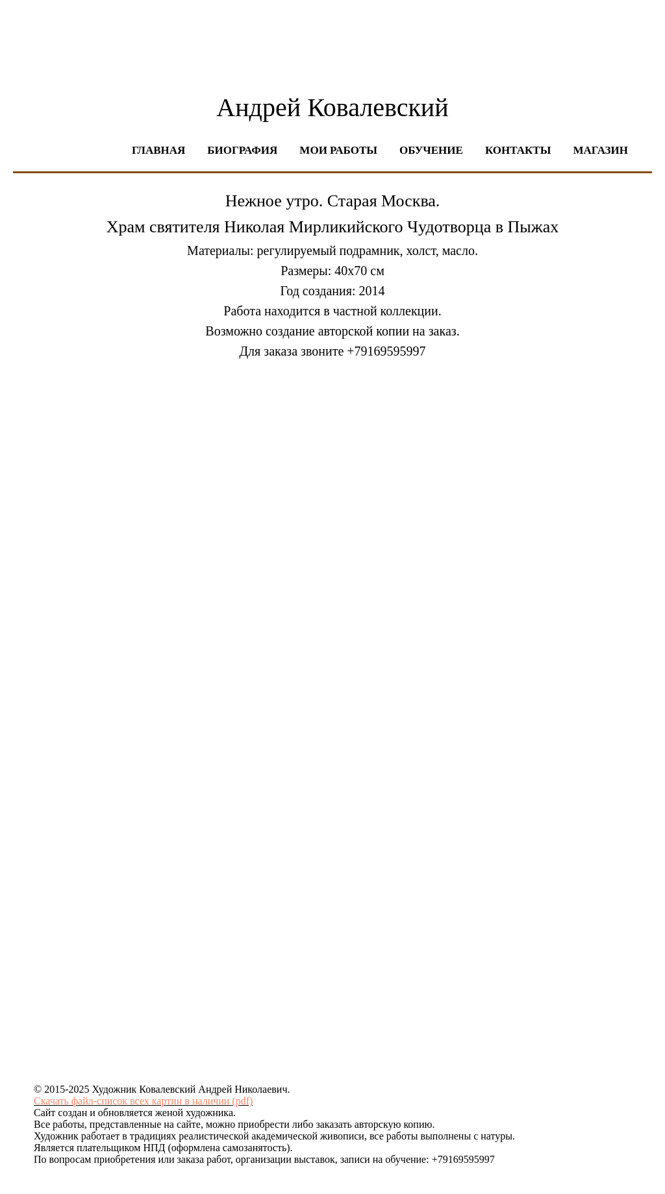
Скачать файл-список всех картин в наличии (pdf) (143, 1100)
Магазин (600, 150)
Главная (158, 150)
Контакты (518, 150)
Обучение (431, 150)
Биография (242, 150)
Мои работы (338, 150)
